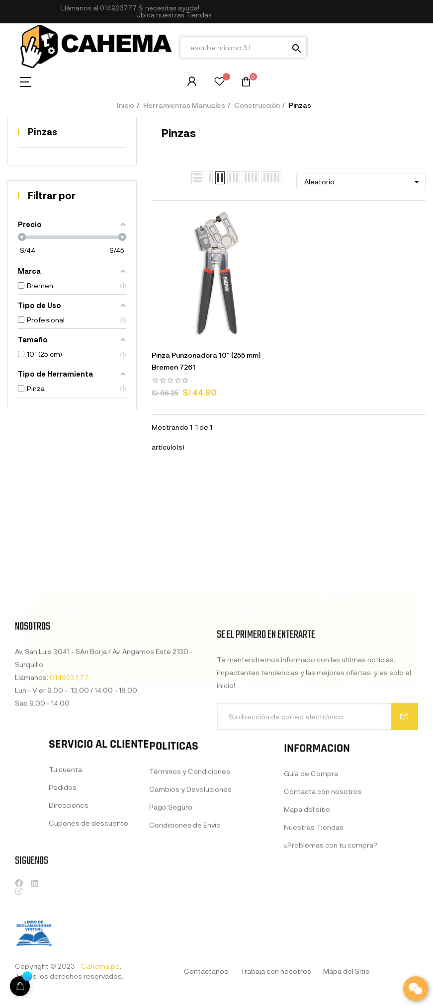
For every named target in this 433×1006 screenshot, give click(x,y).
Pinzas (42, 131)
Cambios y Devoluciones (190, 871)
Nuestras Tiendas (314, 916)
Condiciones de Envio (185, 907)
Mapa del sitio (307, 898)
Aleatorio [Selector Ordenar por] (363, 182)
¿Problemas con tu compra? (330, 934)
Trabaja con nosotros (275, 971)
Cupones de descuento (88, 897)
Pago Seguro (170, 889)
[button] (174, 15)
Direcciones (68, 879)
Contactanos (206, 971)
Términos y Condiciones (189, 854)
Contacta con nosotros (323, 880)
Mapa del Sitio (346, 971)
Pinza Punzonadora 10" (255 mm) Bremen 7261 (206, 361)
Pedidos (63, 861)
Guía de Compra (311, 862)
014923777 (118, 8)
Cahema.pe (100, 966)
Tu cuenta (65, 844)
